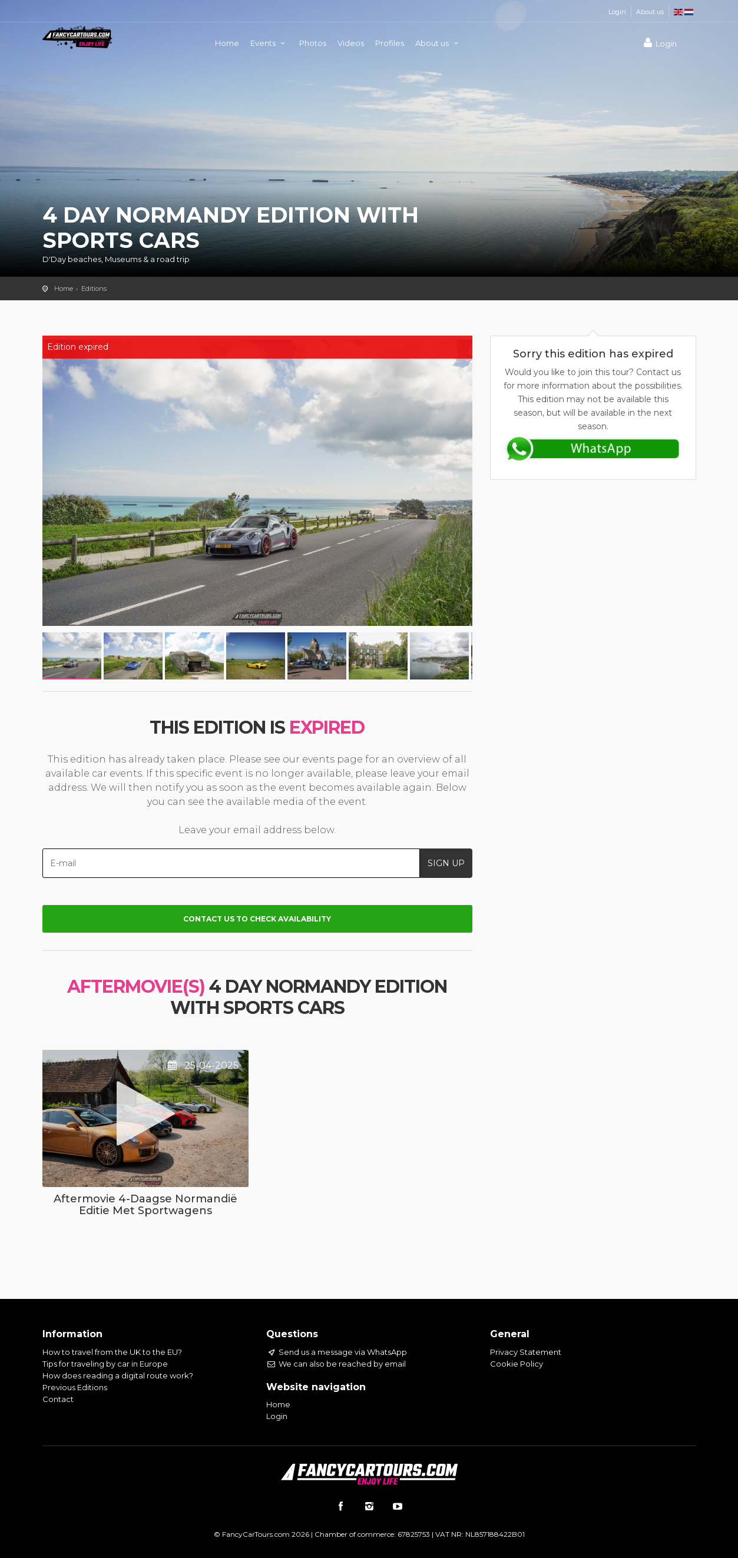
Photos (312, 43)
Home (227, 43)
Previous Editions (74, 1387)
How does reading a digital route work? (117, 1375)
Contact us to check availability (257, 918)
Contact (58, 1399)
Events (269, 43)
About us (650, 12)
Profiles (389, 43)
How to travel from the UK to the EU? (112, 1352)
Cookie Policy (516, 1363)
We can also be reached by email (336, 1363)
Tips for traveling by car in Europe (105, 1363)
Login (617, 12)
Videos (350, 43)
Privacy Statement (525, 1352)
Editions (94, 288)
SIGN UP (446, 863)
